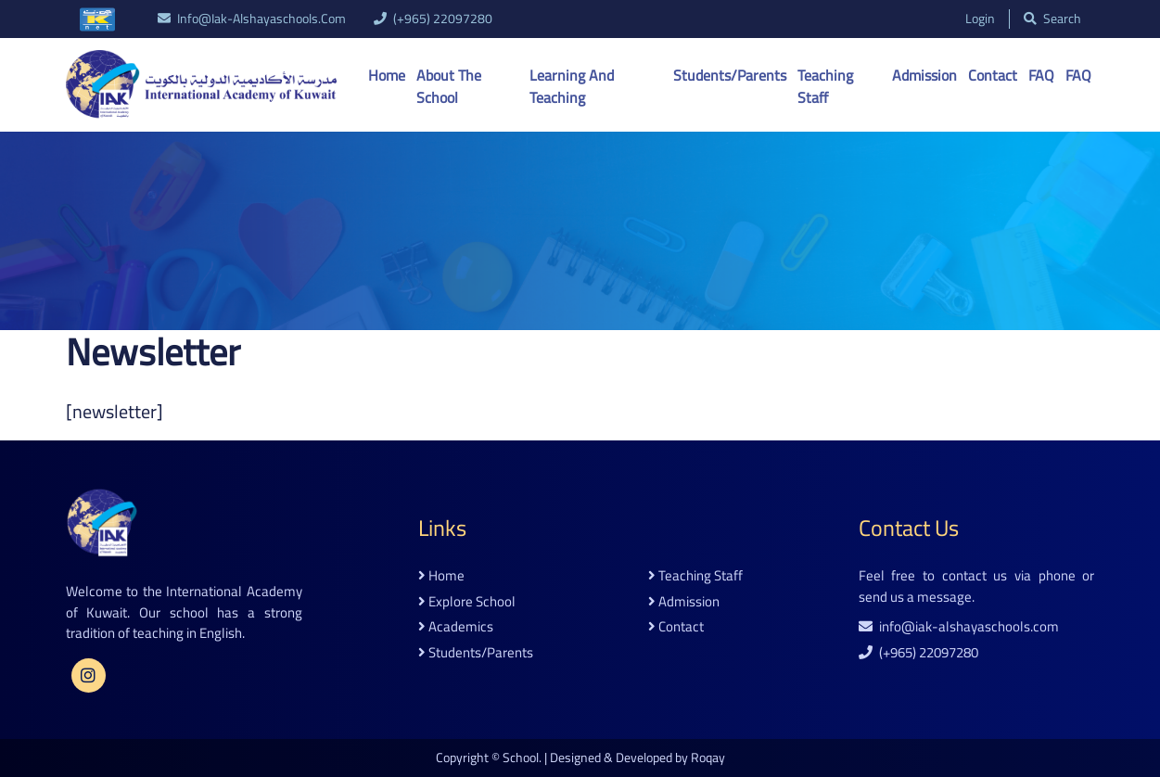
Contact (992, 75)
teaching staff (695, 576)
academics (455, 627)
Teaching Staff (825, 86)
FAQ (1041, 75)
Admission (924, 75)
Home (386, 75)
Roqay (708, 757)
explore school (467, 602)
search (1052, 19)
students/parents (475, 653)
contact (676, 627)
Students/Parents (729, 75)
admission (684, 602)
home (441, 576)
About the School (448, 86)
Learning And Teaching (571, 86)
